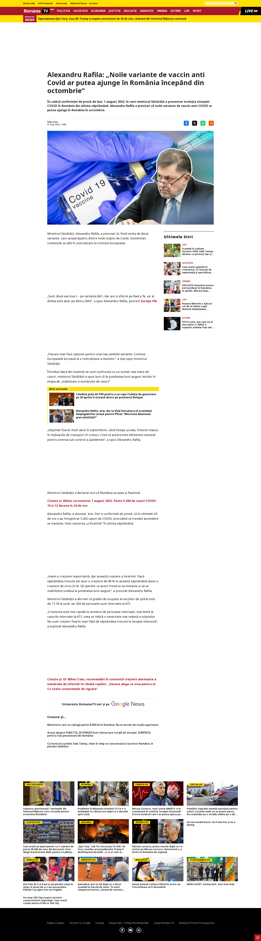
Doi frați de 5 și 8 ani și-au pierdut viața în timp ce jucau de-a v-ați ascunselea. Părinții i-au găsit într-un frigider (48, 887)
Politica (63, 10)
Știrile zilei (29, 3)
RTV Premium (45, 3)
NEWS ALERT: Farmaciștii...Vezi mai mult (211, 884)
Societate (80, 10)
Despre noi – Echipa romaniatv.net (129, 922)
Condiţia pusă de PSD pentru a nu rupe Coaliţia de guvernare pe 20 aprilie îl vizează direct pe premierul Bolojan (116, 396)
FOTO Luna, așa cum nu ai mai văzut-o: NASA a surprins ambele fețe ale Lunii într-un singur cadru (197, 325)
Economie (98, 10)
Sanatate (147, 10)
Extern (176, 10)
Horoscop (61, 3)
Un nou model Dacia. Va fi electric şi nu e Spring (211, 823)
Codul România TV (164, 922)
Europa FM (149, 301)
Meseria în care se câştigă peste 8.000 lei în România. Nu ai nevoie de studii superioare (103, 724)
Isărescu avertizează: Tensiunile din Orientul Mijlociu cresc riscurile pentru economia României (46, 811)
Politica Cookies (55, 922)
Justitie (115, 10)
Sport (197, 10)
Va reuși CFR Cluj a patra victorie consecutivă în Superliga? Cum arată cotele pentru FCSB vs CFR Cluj (45, 900)
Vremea (162, 10)
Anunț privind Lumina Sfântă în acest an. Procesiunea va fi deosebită (156, 886)
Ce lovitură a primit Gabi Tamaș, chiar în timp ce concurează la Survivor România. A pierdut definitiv (100, 745)
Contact (99, 922)
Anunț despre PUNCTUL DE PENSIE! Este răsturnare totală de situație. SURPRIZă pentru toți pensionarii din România (99, 734)
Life (186, 10)
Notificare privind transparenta (196, 922)
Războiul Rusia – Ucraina (84, 3)
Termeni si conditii (79, 922)
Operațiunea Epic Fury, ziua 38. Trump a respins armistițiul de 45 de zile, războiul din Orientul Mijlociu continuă (112, 18)
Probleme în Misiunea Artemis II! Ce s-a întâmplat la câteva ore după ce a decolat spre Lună (103, 811)
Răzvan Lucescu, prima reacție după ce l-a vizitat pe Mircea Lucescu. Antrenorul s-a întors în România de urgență (157, 849)
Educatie (130, 10)
